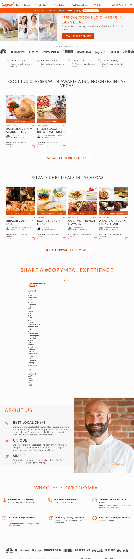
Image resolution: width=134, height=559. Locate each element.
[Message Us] (109, 5)
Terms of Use (110, 542)
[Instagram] (7, 529)
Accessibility (98, 542)
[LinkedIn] (37, 529)
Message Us (115, 4)
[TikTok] (15, 529)
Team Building (59, 5)
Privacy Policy (123, 542)
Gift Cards (85, 507)
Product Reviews (87, 532)
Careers (107, 513)
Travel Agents (110, 526)
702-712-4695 (36, 542)
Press (106, 507)
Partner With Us (110, 523)
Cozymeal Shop (87, 523)
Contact (84, 504)
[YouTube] (24, 529)
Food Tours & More (80, 5)
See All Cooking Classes (77, 36)
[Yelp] (20, 529)
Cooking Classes (23, 5)
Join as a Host (110, 510)
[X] (33, 529)
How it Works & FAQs (89, 513)
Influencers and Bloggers (114, 529)
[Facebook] (11, 529)
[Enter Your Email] (22, 521)
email (43, 403)
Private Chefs (41, 5)
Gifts (97, 5)
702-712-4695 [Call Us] (118, 6)
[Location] (50, 521)
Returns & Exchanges (89, 529)
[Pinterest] (28, 529)
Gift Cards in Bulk (88, 510)
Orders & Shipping (88, 526)
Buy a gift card (90, 10)
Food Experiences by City (114, 504)
